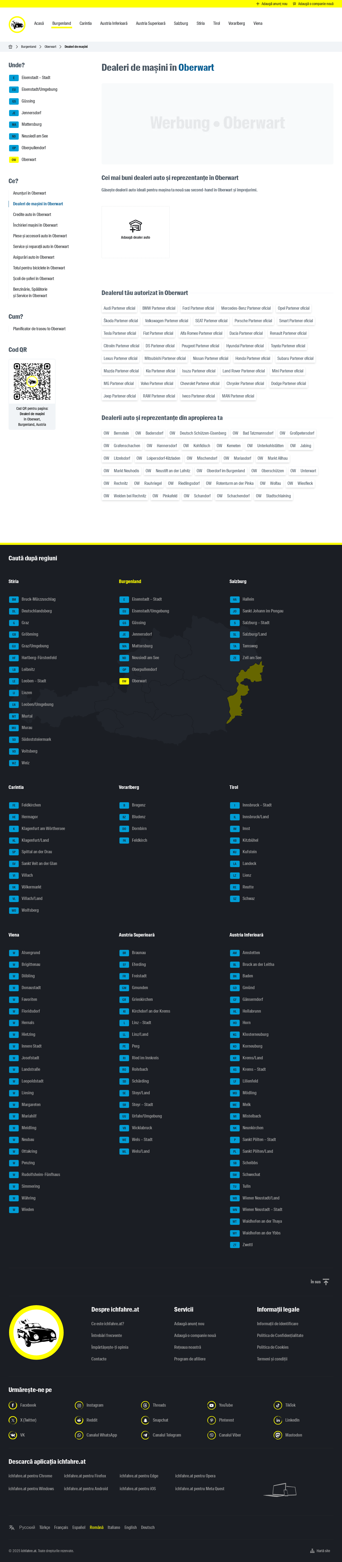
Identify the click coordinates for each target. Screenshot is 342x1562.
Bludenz (132, 817)
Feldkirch (133, 840)
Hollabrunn (245, 1011)
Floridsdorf (24, 1011)
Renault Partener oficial (288, 333)
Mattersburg (25, 124)
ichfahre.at (28, 1550)
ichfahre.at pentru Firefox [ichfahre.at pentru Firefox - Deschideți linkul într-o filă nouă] (85, 1476)
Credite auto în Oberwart (32, 214)
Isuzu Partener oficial (198, 371)
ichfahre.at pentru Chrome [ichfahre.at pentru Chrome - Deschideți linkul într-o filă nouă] (30, 1476)
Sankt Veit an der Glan (33, 864)
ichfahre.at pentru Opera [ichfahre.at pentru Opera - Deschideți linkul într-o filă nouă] (195, 1476)
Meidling (22, 1128)
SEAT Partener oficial (211, 321)
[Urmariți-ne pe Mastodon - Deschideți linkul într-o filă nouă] (303, 1435)
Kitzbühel (244, 840)
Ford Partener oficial (198, 308)
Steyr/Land (134, 1093)
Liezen (20, 693)
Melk (240, 1105)
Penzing (22, 1163)
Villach (21, 875)
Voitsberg (23, 751)
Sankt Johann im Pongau (256, 611)
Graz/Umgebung (29, 646)
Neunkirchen (246, 1128)
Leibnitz (22, 670)
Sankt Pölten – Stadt (253, 1140)
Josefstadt (24, 1058)
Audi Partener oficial (119, 308)
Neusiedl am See (28, 136)
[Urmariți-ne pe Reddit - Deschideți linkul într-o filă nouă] (105, 1420)
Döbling (22, 976)
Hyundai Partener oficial (245, 346)
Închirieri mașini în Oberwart (35, 225)
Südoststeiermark (30, 740)
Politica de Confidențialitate (280, 1335)
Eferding (132, 965)
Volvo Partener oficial (157, 383)
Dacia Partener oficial (246, 333)
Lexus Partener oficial (120, 358)
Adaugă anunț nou (189, 1324)
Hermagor (23, 817)
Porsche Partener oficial (253, 321)
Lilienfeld (244, 1081)
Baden (241, 976)
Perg (129, 1046)
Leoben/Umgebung (31, 705)
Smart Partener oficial (296, 321)
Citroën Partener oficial (121, 346)
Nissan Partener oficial (210, 358)
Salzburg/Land (248, 634)
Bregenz (132, 805)
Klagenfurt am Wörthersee (37, 829)
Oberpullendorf (27, 148)
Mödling (243, 1093)
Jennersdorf (25, 113)
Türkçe (44, 1527)
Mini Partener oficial (287, 371)
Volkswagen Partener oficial (166, 321)
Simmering (24, 1186)
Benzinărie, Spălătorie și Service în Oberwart (30, 292)
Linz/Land (133, 1035)
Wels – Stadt (136, 1140)
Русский (27, 1527)
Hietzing (22, 1035)
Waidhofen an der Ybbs (255, 1233)
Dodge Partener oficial (288, 383)
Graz (19, 623)
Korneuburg (246, 1046)
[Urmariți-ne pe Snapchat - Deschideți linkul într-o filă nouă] (171, 1420)
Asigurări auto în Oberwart (33, 257)
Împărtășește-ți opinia (109, 1347)
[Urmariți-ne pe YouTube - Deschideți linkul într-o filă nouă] (237, 1405)
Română (96, 1527)
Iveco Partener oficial (198, 396)
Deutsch (148, 1527)
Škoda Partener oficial (121, 321)
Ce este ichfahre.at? (107, 1324)
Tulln (240, 1186)
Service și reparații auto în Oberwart (41, 246)
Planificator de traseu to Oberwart (39, 329)
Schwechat (245, 1175)
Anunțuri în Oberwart (29, 193)
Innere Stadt (25, 1046)
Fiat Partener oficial (158, 333)
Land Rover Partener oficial (244, 371)
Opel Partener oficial (293, 308)
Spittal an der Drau (30, 852)
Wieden (21, 1210)
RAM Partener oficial (159, 396)
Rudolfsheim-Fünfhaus (34, 1175)
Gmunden (133, 988)
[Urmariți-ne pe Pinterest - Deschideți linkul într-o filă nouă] (237, 1420)
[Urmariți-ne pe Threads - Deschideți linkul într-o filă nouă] (171, 1405)
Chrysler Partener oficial (245, 383)
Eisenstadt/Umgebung (33, 89)
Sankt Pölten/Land (251, 1151)
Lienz (240, 875)
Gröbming (23, 634)
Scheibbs (244, 1163)
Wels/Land (134, 1151)
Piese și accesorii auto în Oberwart (40, 236)
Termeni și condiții (272, 1359)
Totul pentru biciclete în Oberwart (39, 268)
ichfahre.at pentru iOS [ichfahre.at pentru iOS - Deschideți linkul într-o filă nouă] (138, 1489)
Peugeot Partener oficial (200, 346)
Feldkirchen (25, 805)
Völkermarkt (25, 887)
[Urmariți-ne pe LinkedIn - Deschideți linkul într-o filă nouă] (303, 1420)
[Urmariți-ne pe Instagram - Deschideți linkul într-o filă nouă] (105, 1405)
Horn (240, 1023)
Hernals (21, 1023)
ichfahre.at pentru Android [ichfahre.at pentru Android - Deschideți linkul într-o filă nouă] (86, 1489)
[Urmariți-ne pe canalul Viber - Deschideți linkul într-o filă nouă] (237, 1435)
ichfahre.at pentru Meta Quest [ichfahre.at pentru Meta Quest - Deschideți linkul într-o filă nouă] (199, 1489)
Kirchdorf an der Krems (144, 1011)
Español (79, 1527)
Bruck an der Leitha (252, 965)
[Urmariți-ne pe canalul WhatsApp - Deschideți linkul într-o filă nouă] (105, 1435)
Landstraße (24, 1070)
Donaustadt (25, 988)
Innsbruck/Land (249, 817)
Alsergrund (24, 953)
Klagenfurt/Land (29, 840)
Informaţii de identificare (277, 1324)
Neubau (21, 1140)
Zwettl (241, 1245)
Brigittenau (24, 965)
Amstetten (245, 953)
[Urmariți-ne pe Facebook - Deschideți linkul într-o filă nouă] (38, 1405)
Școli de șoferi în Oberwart (33, 278)
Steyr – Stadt (136, 1105)
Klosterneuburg (249, 1035)
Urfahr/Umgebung (140, 1116)
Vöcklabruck (135, 1128)
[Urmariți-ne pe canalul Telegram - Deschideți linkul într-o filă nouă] (171, 1435)
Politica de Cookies (273, 1347)
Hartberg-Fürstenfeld (33, 658)
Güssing (22, 101)
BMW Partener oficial (158, 308)
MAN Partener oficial (238, 396)
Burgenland (28, 46)
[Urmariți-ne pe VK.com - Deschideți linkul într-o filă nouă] (38, 1435)
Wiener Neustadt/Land (254, 1198)
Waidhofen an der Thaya (256, 1221)
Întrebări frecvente (106, 1335)
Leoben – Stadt (27, 681)
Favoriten (23, 1000)
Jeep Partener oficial (120, 396)
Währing (22, 1198)
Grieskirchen (136, 1000)
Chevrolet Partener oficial (199, 383)
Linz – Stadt (135, 1023)
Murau (20, 728)
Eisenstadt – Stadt (29, 78)
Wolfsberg (24, 910)
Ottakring (23, 1151)
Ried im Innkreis (139, 1058)
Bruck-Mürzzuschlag (32, 599)
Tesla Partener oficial (120, 333)
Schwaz (242, 899)
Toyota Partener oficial (288, 346)
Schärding (134, 1081)
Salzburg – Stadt (250, 623)
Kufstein (243, 852)
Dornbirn (133, 829)
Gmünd (242, 988)
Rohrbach (133, 1070)
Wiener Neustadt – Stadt (256, 1210)
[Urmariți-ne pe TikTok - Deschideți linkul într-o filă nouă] (303, 1405)
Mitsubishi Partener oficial (165, 358)
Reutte (242, 887)
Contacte (98, 1359)
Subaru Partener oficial (295, 358)
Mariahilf (23, 1116)
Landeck (243, 864)
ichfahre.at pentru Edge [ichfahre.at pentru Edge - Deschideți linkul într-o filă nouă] (139, 1476)
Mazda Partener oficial (121, 371)
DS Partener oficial (160, 346)
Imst (240, 829)
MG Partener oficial (119, 383)
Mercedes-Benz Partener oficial (246, 308)
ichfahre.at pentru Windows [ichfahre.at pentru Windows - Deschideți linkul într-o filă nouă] (31, 1489)
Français (61, 1527)
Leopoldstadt (26, 1081)
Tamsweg (244, 646)
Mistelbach (245, 1116)
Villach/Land (25, 899)
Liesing (21, 1093)
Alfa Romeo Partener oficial (201, 333)
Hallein (242, 599)
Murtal (21, 716)
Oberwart (50, 46)
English (131, 1527)
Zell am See (245, 658)
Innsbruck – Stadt (251, 805)
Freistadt (133, 976)
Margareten (25, 1105)
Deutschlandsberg (30, 611)
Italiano (114, 1527)
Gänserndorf (246, 1000)
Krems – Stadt (248, 1070)
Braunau (132, 953)
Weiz (19, 763)
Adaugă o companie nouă (195, 1335)
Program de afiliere (189, 1359)
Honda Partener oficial (252, 358)
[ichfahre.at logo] (17, 24)
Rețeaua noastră (187, 1347)
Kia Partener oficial (160, 371)
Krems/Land (246, 1058)
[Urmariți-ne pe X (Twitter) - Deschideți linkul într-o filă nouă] (38, 1420)
